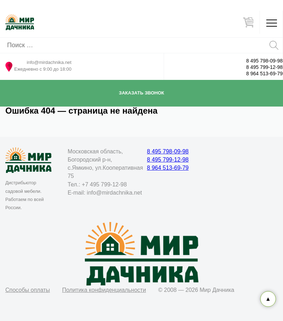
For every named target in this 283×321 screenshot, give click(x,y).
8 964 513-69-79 (264, 73)
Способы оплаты (27, 290)
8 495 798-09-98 (264, 61)
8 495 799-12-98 (264, 67)
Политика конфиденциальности (104, 290)
